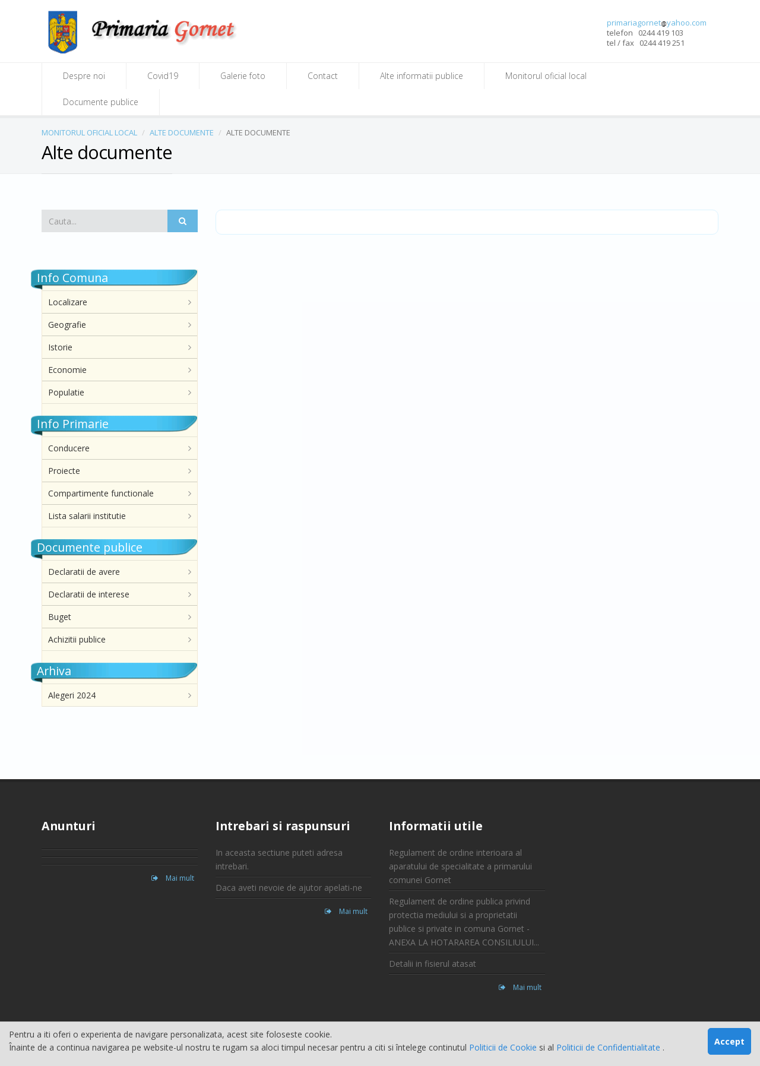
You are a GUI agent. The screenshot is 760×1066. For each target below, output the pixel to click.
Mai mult (172, 878)
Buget (59, 616)
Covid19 (162, 75)
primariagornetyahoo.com (657, 22)
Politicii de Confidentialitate (609, 1047)
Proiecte (64, 470)
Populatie (66, 392)
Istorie (60, 347)
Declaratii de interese (88, 594)
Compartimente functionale (101, 493)
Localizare (67, 302)
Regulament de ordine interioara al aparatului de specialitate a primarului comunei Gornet (460, 866)
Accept (729, 1041)
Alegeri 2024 (72, 695)
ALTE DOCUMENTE (182, 132)
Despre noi (84, 75)
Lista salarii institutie (87, 515)
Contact (323, 75)
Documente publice (100, 101)
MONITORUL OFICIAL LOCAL (89, 132)
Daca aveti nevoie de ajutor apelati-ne (289, 887)
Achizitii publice (77, 639)
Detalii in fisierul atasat (432, 963)
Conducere (69, 448)
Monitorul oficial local (546, 75)
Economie (67, 369)
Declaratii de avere (84, 571)
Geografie (67, 324)
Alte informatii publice (421, 75)
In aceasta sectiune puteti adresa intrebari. (279, 859)
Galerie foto (242, 75)
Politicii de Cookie (504, 1047)
